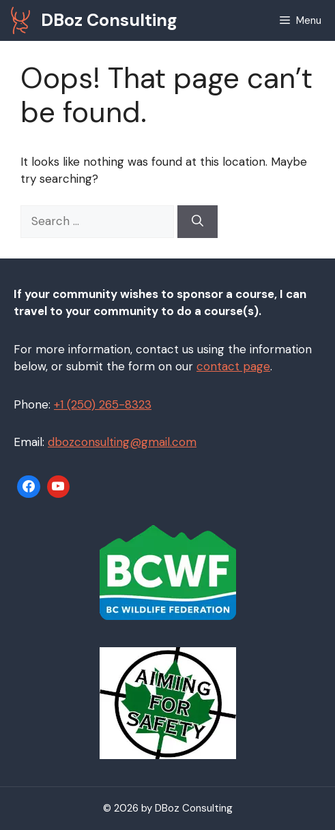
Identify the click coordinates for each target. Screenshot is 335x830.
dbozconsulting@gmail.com (122, 441)
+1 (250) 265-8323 (102, 404)
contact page (233, 366)
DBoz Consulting (109, 20)
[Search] (197, 221)
